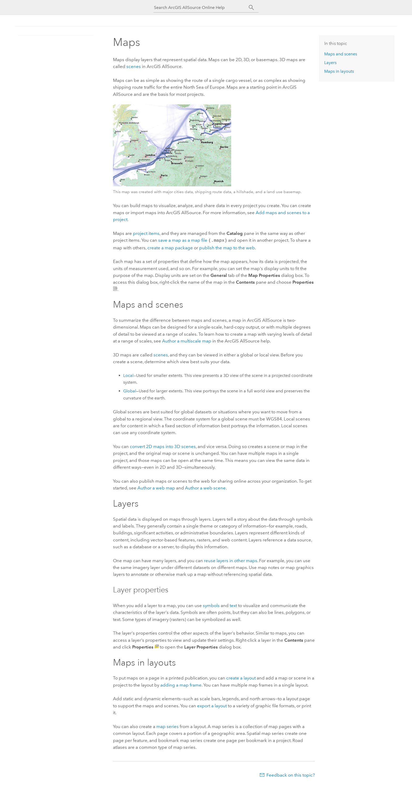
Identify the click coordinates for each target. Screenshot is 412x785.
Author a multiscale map (186, 340)
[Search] (251, 7)
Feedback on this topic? (290, 774)
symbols (211, 605)
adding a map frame (181, 684)
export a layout (212, 705)
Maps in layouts (339, 71)
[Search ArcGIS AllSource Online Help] (201, 7)
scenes (133, 66)
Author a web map (156, 487)
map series (167, 726)
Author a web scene (205, 487)
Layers (330, 62)
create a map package (170, 247)
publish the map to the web (227, 247)
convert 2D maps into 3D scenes (163, 446)
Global (129, 390)
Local (128, 374)
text (233, 605)
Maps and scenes (340, 53)
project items (146, 233)
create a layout (241, 677)
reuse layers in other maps (230, 560)
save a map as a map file (182, 240)
